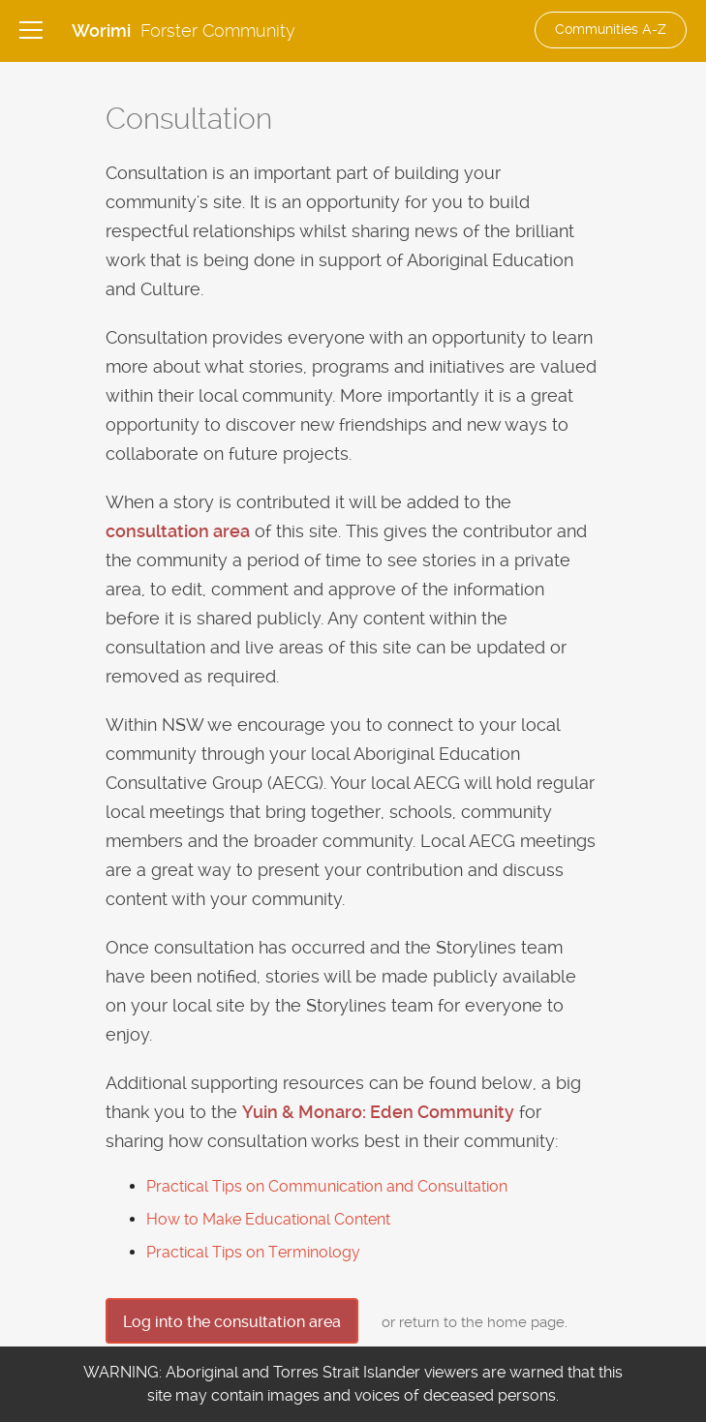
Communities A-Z (610, 29)
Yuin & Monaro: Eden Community (378, 1112)
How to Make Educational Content (268, 1219)
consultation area (178, 531)
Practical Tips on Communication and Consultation (326, 1186)
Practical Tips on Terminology (253, 1252)
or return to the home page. (475, 1322)
